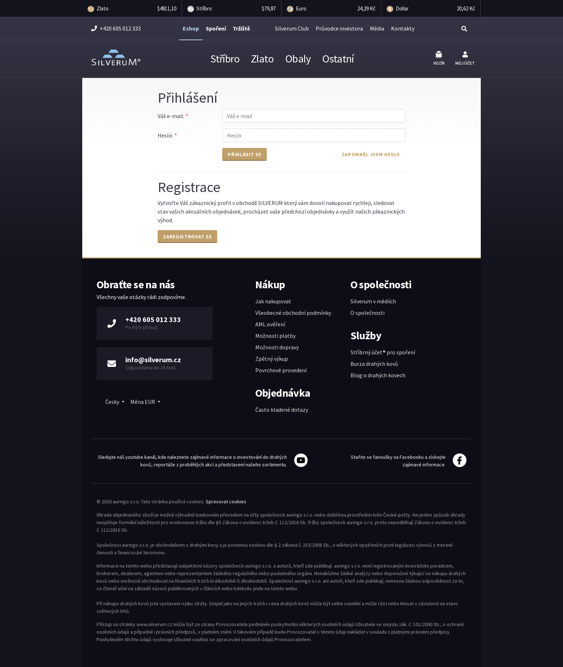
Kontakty (402, 28)
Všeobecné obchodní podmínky (293, 312)
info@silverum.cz (153, 359)
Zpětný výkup (271, 358)
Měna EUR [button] (143, 401)
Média (377, 28)
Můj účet (465, 58)
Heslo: (165, 135)
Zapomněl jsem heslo (371, 154)
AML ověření (270, 324)
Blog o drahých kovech (377, 375)
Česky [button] (112, 401)
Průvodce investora (339, 28)
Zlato (262, 58)
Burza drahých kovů (374, 363)
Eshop (191, 28)
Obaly (298, 58)
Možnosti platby (275, 335)
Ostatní (338, 58)
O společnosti (367, 312)
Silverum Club (292, 28)
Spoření (216, 28)
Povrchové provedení (281, 370)
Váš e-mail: (171, 116)
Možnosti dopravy (277, 347)
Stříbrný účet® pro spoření (382, 352)
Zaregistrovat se (187, 236)
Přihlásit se (244, 154)
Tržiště (241, 28)
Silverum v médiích (373, 301)
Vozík (439, 58)
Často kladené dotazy (281, 409)
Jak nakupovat (273, 301)
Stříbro (224, 58)
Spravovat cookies (226, 501)
